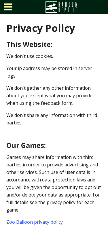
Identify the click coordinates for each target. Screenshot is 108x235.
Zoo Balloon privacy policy (34, 222)
